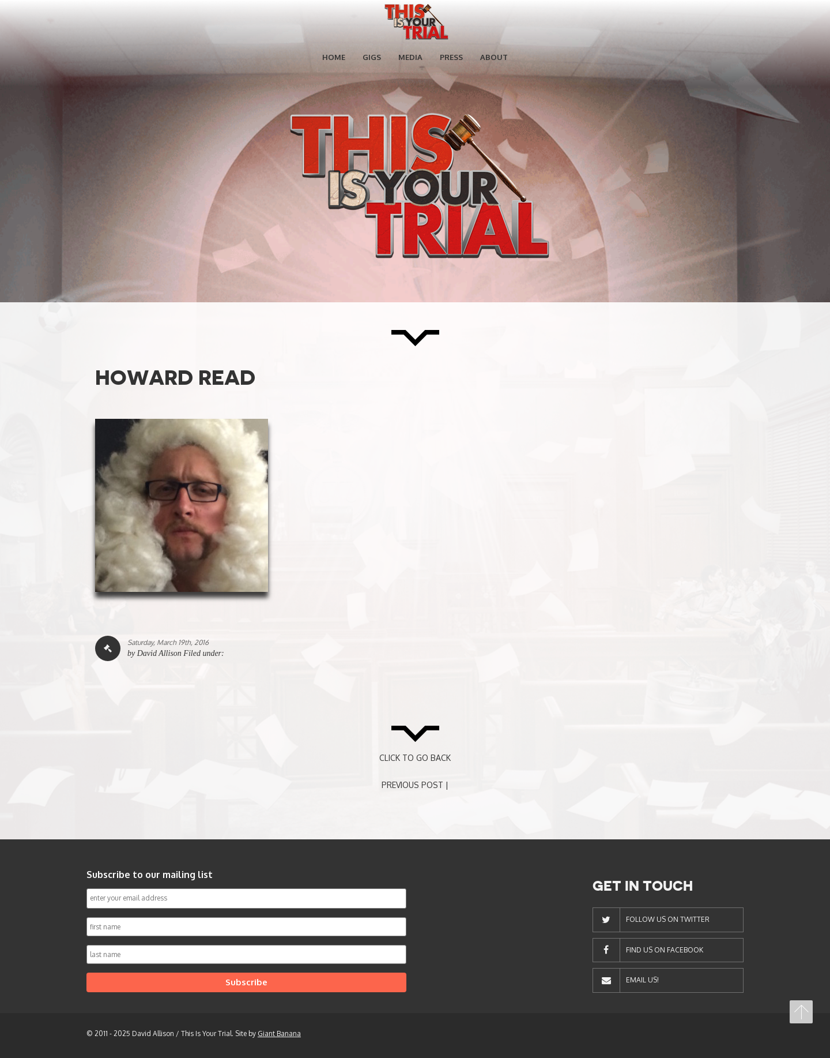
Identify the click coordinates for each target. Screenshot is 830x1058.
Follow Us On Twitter (668, 919)
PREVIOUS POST (412, 785)
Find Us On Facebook (664, 950)
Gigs (372, 57)
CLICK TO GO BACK (415, 758)
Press (451, 57)
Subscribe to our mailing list (149, 874)
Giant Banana (279, 1033)
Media (410, 57)
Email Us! (642, 980)
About (494, 57)
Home (333, 57)
